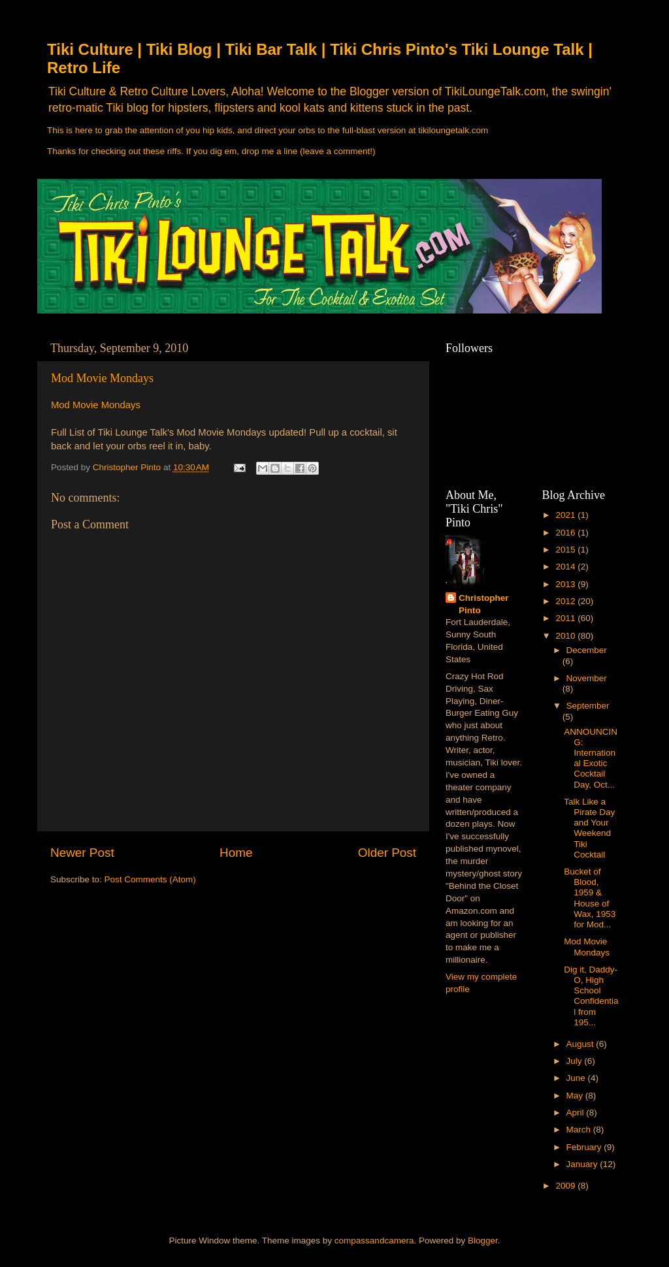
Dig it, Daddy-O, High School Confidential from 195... (591, 996)
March (579, 1129)
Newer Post (82, 852)
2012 (566, 601)
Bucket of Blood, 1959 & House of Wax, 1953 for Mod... (589, 898)
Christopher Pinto (484, 604)
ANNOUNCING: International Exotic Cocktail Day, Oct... (590, 758)
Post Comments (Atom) (150, 879)
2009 (566, 1186)
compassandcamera (374, 1240)
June (577, 1078)
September (588, 706)
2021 (566, 515)
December (586, 650)
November (586, 678)
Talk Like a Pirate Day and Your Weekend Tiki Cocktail (589, 828)
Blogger (483, 1240)
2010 (566, 636)
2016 (566, 532)
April (576, 1112)
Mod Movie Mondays (102, 378)
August (581, 1044)
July (575, 1061)
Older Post (387, 852)
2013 (566, 584)
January (583, 1164)
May (575, 1095)
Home (236, 852)
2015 (566, 549)
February (585, 1147)
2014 (566, 566)
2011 (566, 618)
